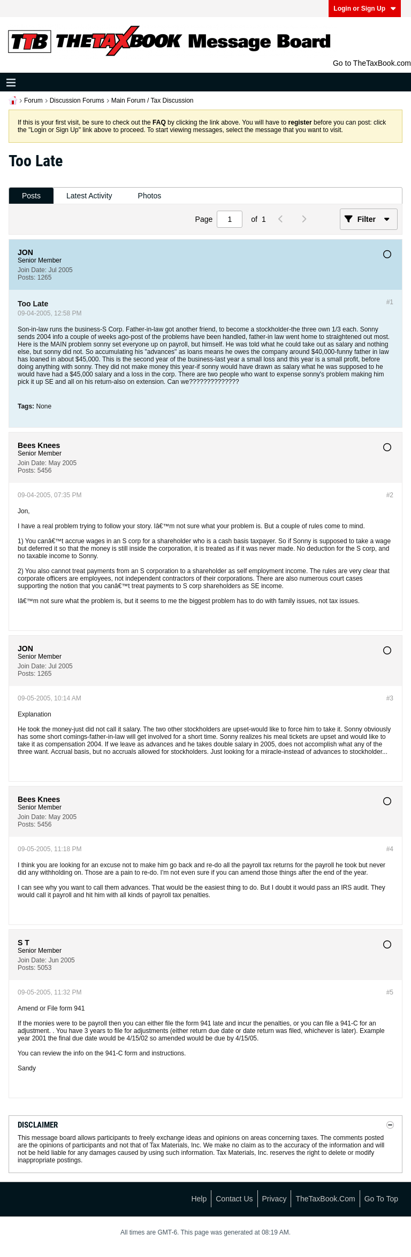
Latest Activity (89, 195)
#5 (389, 992)
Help (199, 1198)
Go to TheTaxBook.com (372, 63)
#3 (389, 698)
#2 (389, 495)
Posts (31, 195)
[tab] (31, 196)
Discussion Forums (77, 100)
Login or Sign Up (364, 8)
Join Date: (32, 270)
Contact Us (234, 1198)
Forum (33, 100)
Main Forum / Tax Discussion (152, 100)
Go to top (381, 1198)
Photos (150, 195)
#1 (389, 302)
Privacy (274, 1198)
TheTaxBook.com (325, 1198)
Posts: (26, 277)
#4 (389, 849)
